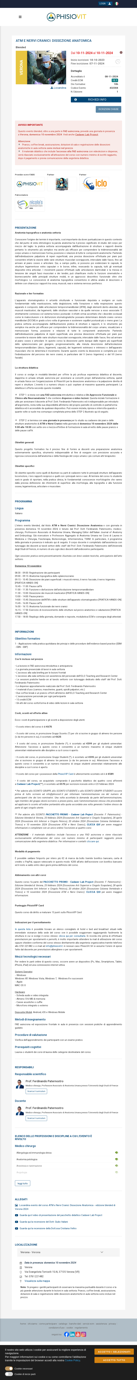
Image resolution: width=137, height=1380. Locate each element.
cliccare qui (93, 841)
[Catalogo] (63, 1324)
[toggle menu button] (20, 17)
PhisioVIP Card (65, 774)
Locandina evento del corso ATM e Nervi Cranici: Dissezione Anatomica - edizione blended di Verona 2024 (65, 1207)
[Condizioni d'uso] (57, 1328)
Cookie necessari (23, 1368)
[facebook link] (66, 1334)
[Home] (23, 1324)
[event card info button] (96, 99)
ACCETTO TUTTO (114, 1360)
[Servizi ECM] (88, 1324)
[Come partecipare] (48, 1324)
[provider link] (30, 183)
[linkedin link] (72, 1334)
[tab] (68, 1252)
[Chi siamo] (32, 1324)
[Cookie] (69, 1328)
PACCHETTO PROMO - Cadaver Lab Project (69, 814)
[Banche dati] (75, 1324)
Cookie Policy (72, 1360)
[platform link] (67, 16)
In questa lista (23, 929)
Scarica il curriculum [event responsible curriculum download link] (36, 1091)
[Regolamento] (81, 1328)
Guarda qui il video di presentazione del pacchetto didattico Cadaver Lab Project (61, 1215)
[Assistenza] (101, 1324)
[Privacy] (112, 1324)
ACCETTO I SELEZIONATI (114, 1351)
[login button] (105, 4)
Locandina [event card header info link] (59, 87)
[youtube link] (77, 1334)
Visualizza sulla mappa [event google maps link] (37, 1280)
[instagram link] (83, 1334)
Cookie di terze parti (24, 1374)
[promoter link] (62, 183)
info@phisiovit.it (54, 946)
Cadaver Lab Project (86, 134)
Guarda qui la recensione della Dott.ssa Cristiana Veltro (48, 1228)
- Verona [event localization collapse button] (30, 1252)
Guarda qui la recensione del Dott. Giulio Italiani (44, 1221)
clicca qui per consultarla (72, 936)
